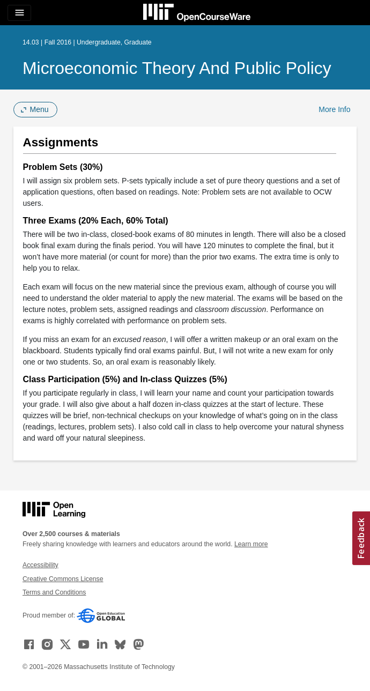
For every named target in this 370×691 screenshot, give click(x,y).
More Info (334, 109)
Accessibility (40, 565)
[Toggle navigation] (19, 13)
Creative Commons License (63, 579)
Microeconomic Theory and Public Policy (177, 68)
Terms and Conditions (54, 592)
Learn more (251, 544)
